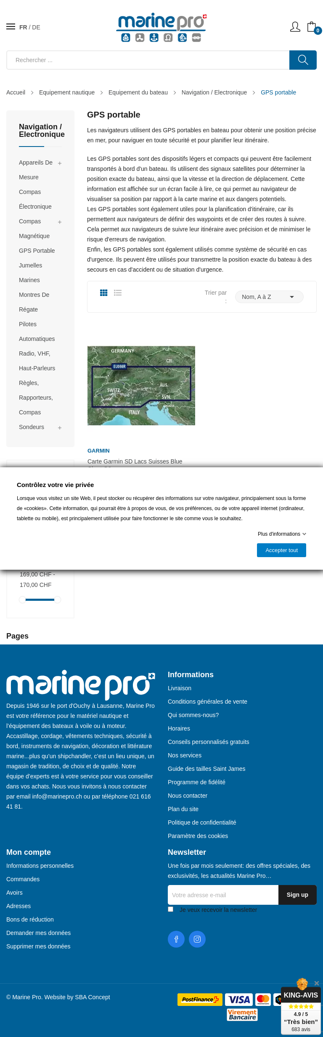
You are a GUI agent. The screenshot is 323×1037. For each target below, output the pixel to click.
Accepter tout (281, 550)
